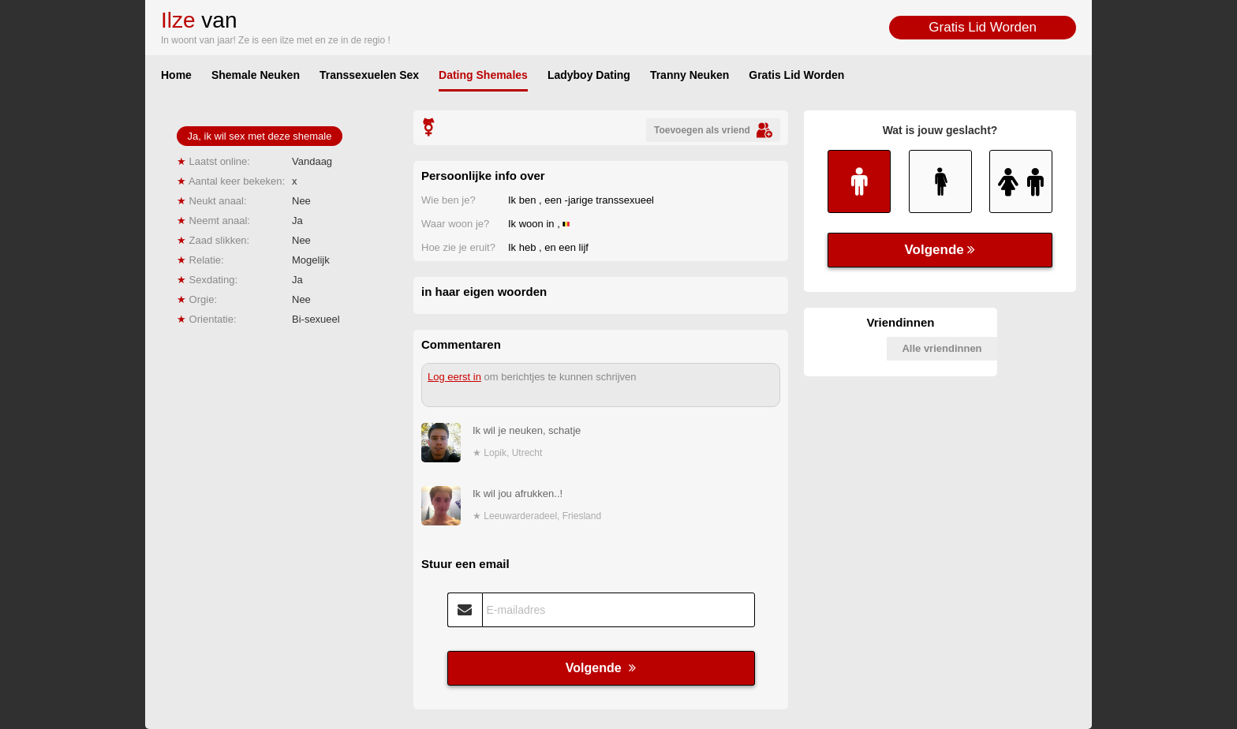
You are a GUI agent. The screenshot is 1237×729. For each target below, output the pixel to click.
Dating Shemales (483, 75)
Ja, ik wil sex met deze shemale (260, 136)
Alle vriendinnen (941, 348)
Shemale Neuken (255, 75)
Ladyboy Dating (588, 75)
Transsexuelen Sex (369, 75)
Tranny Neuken (689, 75)
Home (176, 75)
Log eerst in (454, 377)
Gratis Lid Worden (983, 27)
